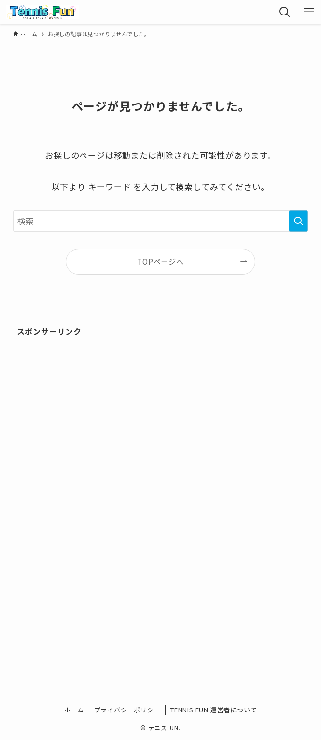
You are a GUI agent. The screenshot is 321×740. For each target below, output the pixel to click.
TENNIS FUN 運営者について (213, 709)
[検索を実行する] (298, 221)
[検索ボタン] (285, 12)
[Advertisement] (160, 420)
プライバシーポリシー (127, 709)
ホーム (74, 709)
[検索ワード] (160, 221)
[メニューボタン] (309, 12)
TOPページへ (160, 261)
